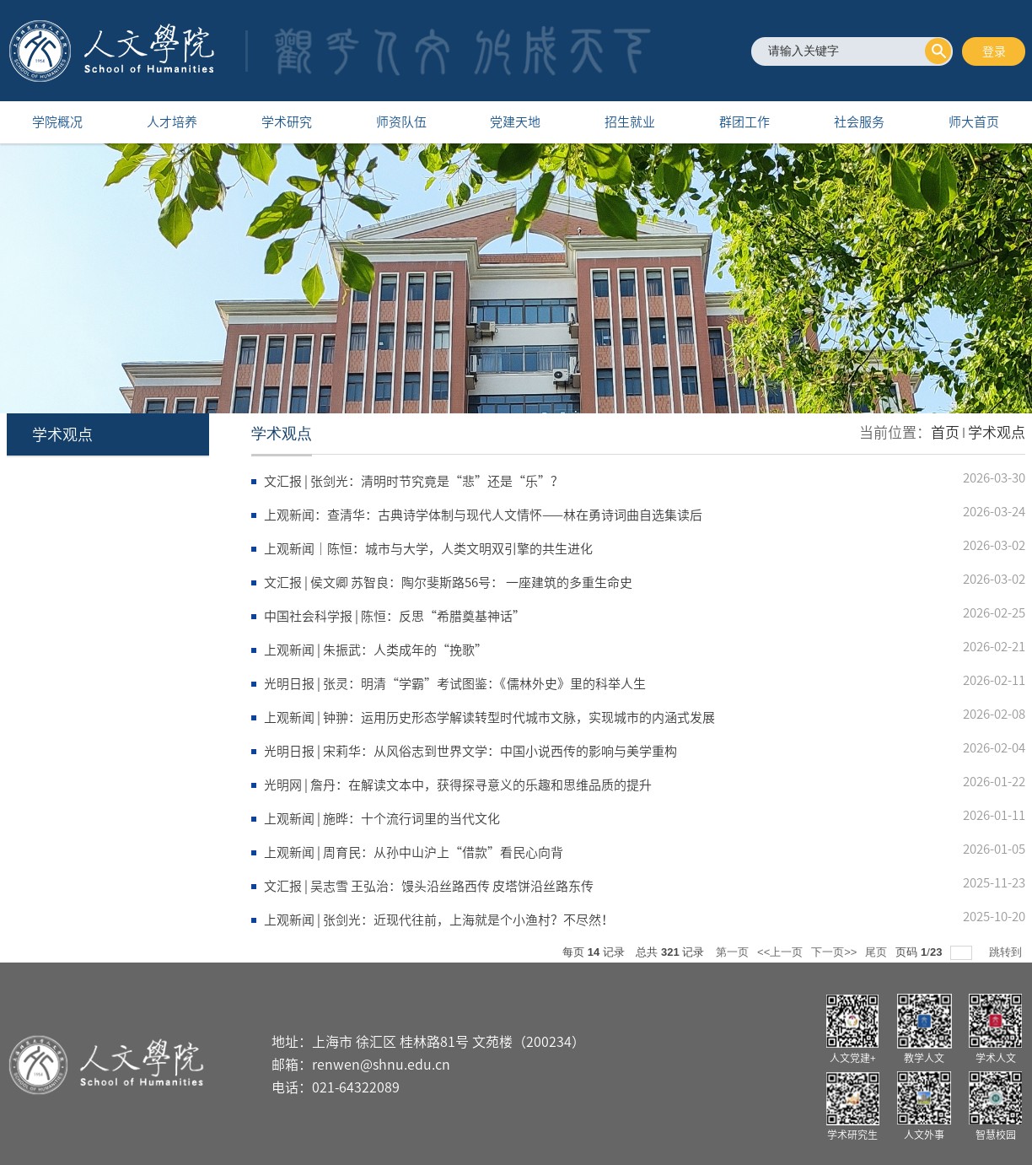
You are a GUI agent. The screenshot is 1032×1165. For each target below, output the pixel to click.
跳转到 (1007, 952)
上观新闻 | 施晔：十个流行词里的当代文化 (382, 818)
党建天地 (515, 122)
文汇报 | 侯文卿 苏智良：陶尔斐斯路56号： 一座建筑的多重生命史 (448, 582)
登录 (994, 51)
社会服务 (859, 122)
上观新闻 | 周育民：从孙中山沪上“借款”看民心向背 (413, 852)
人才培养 (172, 122)
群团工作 (744, 122)
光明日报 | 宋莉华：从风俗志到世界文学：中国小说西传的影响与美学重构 (470, 751)
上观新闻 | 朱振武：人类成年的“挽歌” (375, 650)
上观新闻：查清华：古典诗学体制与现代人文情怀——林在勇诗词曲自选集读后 (483, 515)
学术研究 (286, 122)
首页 (945, 432)
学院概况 (57, 122)
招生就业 (630, 122)
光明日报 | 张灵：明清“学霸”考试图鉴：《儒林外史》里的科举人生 (455, 683)
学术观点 (996, 432)
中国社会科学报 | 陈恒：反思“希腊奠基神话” (394, 616)
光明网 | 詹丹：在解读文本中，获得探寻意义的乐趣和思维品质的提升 (458, 785)
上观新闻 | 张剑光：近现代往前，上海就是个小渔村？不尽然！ (439, 920)
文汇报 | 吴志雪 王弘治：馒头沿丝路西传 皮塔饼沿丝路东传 (429, 886)
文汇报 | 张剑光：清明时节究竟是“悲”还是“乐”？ (413, 481)
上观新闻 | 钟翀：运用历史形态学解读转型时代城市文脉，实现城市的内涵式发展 (489, 717)
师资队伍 (401, 122)
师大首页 (974, 122)
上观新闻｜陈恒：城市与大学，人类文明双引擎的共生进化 (428, 548)
